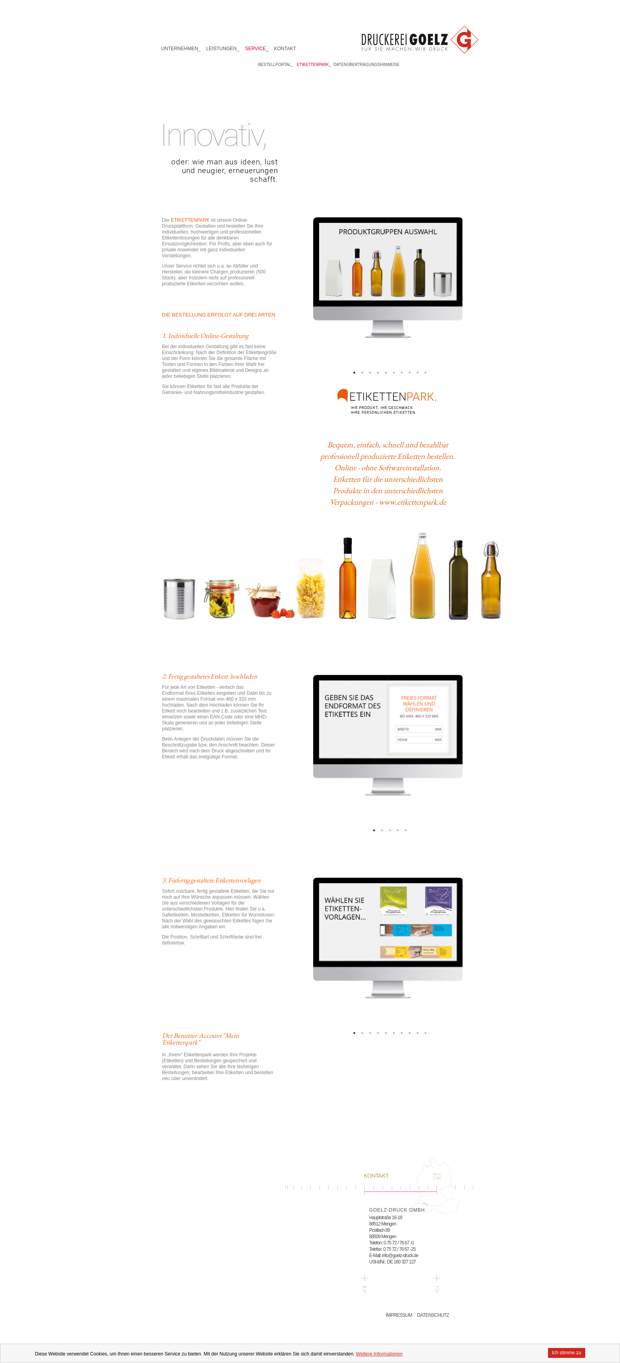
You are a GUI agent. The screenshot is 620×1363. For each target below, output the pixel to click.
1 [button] (354, 373)
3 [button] (370, 373)
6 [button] (394, 373)
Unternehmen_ (181, 48)
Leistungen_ (222, 48)
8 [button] (410, 373)
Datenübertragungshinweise (367, 64)
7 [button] (402, 373)
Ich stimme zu (566, 1352)
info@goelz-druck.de (400, 1255)
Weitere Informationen (379, 1354)
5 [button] (386, 373)
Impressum (399, 1315)
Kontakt (285, 48)
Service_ (256, 48)
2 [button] (362, 373)
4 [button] (378, 373)
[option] (388, 292)
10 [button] (425, 373)
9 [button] (418, 373)
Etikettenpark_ (314, 64)
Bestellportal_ (275, 64)
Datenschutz (433, 1315)
